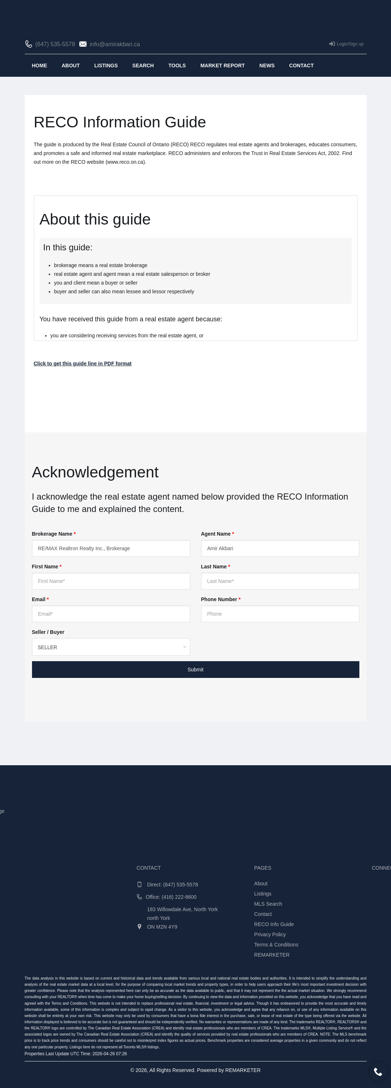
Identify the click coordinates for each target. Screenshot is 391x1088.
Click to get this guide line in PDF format (83, 363)
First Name (47, 566)
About (71, 65)
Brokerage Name (54, 534)
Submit (196, 669)
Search (143, 65)
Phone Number (221, 599)
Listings (106, 65)
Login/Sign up (346, 44)
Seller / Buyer (48, 632)
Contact (301, 65)
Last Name (215, 566)
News (267, 65)
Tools (177, 65)
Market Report (222, 65)
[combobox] (111, 647)
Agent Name (217, 534)
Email (40, 599)
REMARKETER (242, 1070)
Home (39, 65)
